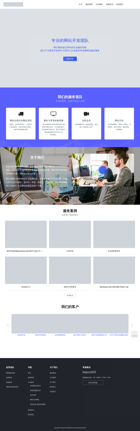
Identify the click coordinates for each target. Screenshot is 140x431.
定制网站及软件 (35, 386)
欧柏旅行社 (26, 287)
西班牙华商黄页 (70, 287)
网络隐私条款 (10, 373)
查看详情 (70, 59)
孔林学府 (70, 251)
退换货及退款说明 (12, 387)
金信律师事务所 (114, 251)
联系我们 (119, 4)
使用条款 (9, 377)
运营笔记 (53, 391)
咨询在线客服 (93, 383)
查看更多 (12, 194)
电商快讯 (109, 4)
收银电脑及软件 (35, 390)
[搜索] (128, 4)
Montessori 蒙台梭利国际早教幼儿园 (114, 287)
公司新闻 (53, 377)
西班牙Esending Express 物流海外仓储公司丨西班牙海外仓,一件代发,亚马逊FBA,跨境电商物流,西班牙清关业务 (27, 251)
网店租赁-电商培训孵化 (38, 404)
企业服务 (99, 4)
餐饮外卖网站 (34, 399)
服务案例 (89, 4)
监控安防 (33, 395)
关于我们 (53, 382)
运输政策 (9, 382)
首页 (80, 4)
